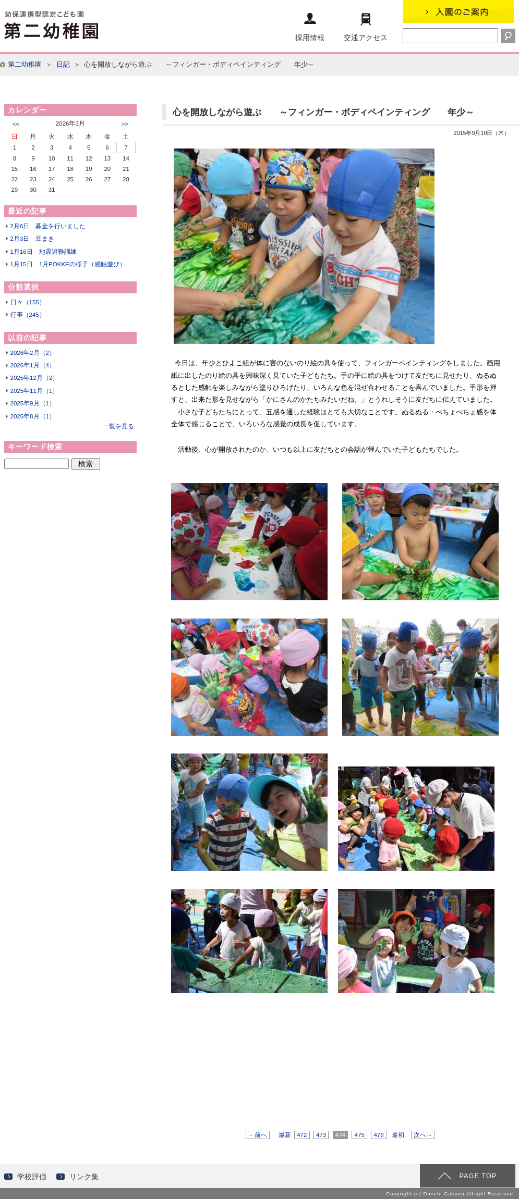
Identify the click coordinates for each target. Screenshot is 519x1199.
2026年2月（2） (32, 353)
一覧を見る (118, 426)
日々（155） (27, 302)
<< (16, 124)
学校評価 (31, 1176)
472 (302, 1135)
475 (359, 1135)
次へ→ (423, 1135)
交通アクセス (366, 27)
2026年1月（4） (32, 365)
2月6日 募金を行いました (48, 226)
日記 (63, 64)
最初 (398, 1135)
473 (321, 1135)
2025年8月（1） (32, 416)
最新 (285, 1135)
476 (378, 1135)
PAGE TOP (478, 1176)
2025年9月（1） (32, 403)
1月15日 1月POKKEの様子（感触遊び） (68, 264)
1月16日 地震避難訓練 (43, 252)
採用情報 (309, 27)
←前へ (258, 1135)
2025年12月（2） (34, 378)
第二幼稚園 (25, 64)
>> (125, 124)
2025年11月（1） (34, 391)
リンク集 (84, 1176)
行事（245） (27, 315)
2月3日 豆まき (32, 239)
